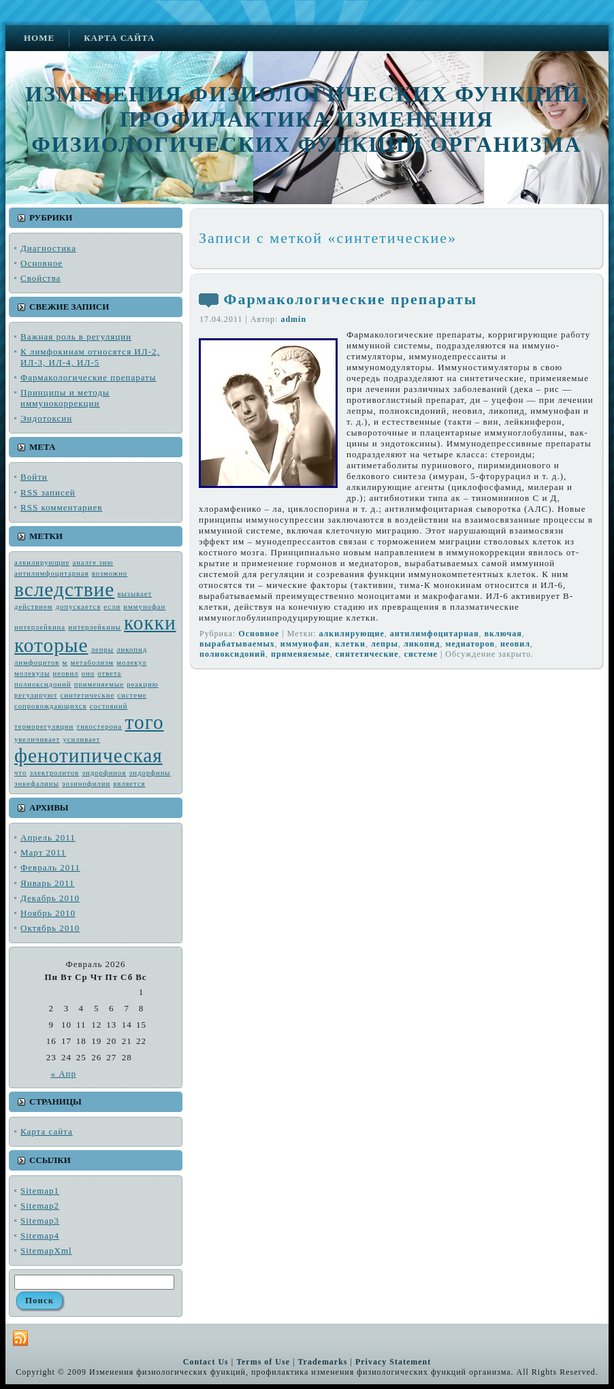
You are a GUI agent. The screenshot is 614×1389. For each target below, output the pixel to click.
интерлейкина (39, 627)
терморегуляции (44, 726)
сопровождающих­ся (50, 706)
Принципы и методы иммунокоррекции (65, 397)
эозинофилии (86, 783)
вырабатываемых (237, 644)
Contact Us (206, 1362)
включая (503, 633)
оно (88, 673)
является (129, 783)
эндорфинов (104, 773)
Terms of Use (263, 1362)
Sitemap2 (39, 1205)
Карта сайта (46, 1131)
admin (293, 319)
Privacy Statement (393, 1362)
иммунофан (144, 606)
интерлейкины (94, 627)
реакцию (142, 684)
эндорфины (150, 773)
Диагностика (48, 248)
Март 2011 (43, 852)
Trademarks (322, 1362)
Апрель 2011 (48, 837)
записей (48, 492)
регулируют (35, 695)
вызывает (135, 594)
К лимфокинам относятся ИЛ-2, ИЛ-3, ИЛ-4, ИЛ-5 (90, 356)
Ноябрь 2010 (48, 913)
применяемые (99, 684)
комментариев (61, 507)
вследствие (64, 589)
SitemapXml (46, 1250)
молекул (131, 662)
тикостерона (100, 726)
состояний (109, 706)
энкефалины (36, 783)
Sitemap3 (39, 1220)
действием (33, 606)
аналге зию (92, 562)
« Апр (63, 1073)
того (144, 722)
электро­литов (54, 773)
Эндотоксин (46, 418)
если (111, 606)
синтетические (88, 695)
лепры (102, 649)
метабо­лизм (92, 662)
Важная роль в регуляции (75, 336)
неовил (66, 673)
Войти (34, 477)
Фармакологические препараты (88, 377)
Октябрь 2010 (50, 928)
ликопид (131, 649)
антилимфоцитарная (51, 573)
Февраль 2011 (50, 867)
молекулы (32, 673)
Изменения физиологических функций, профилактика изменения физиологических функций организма (306, 119)
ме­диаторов (470, 644)
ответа (109, 673)
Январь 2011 (47, 883)
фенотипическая (88, 755)
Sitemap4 (39, 1235)
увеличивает (37, 739)
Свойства (40, 278)
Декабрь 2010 (50, 898)
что (20, 773)
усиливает (81, 739)
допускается (78, 606)
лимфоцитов (36, 662)
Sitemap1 (39, 1191)
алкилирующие (41, 562)
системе (131, 695)
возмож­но (110, 573)
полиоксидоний (42, 684)
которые (51, 645)
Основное (41, 263)
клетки (350, 644)
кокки (150, 623)
